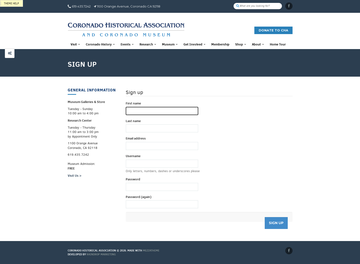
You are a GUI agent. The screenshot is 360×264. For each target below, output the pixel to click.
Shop (240, 44)
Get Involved (195, 44)
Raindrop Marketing (101, 254)
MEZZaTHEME (151, 250)
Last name (133, 121)
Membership (220, 44)
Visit (75, 44)
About (258, 44)
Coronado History (100, 44)
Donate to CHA (273, 30)
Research (148, 44)
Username (133, 156)
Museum (170, 44)
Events (127, 44)
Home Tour (278, 44)
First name (133, 103)
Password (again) (138, 197)
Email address (136, 138)
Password (133, 179)
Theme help (11, 3)
